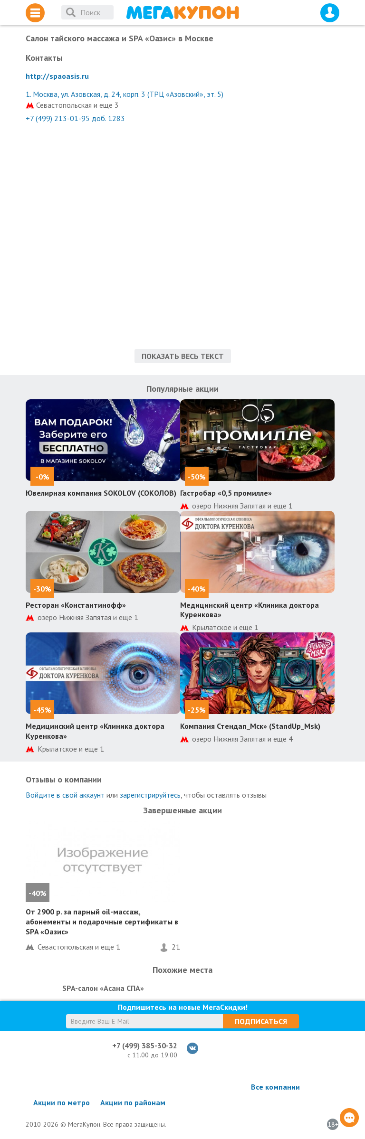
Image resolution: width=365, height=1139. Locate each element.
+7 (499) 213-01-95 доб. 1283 (75, 118)
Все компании (275, 1087)
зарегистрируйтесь (150, 795)
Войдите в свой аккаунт (65, 795)
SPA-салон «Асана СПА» (103, 988)
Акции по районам (132, 1102)
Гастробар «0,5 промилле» (226, 493)
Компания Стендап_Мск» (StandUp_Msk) (250, 726)
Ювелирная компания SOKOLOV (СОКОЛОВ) (101, 493)
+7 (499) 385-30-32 (144, 1045)
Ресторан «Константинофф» (76, 605)
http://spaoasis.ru (57, 76)
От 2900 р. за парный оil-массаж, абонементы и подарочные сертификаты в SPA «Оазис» (102, 921)
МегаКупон (182, 12)
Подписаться (261, 1021)
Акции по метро (61, 1102)
